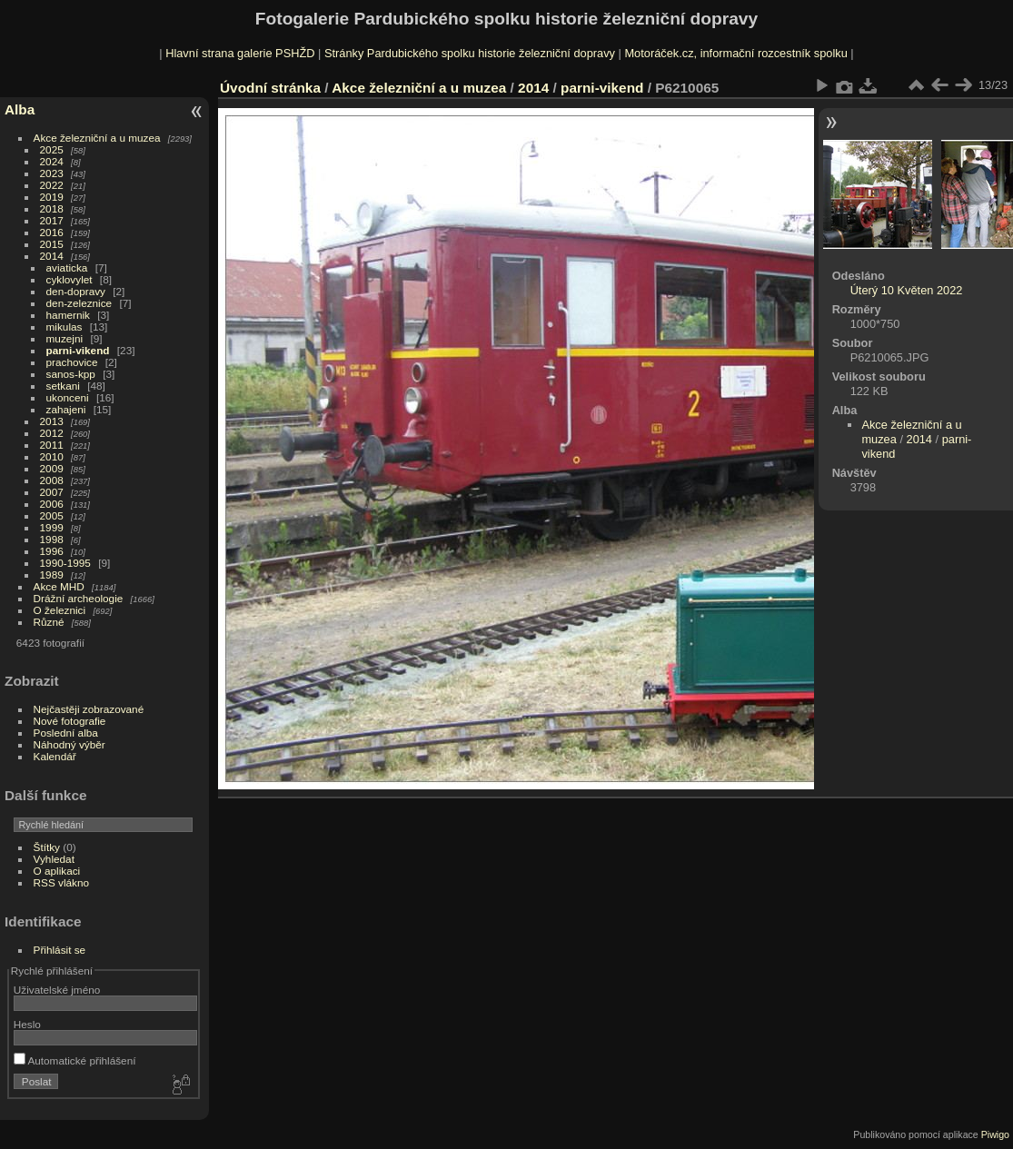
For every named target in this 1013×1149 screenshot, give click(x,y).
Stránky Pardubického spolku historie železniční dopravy (469, 53)
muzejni (65, 338)
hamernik (68, 315)
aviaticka (67, 267)
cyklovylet (69, 279)
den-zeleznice (79, 303)
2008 (52, 480)
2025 (52, 149)
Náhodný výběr (69, 744)
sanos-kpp (70, 374)
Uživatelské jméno (57, 989)
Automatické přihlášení (75, 1060)
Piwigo (995, 1134)
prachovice (72, 362)
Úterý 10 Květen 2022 (906, 290)
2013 (52, 421)
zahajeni (66, 409)
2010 (52, 456)
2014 (52, 256)
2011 (52, 445)
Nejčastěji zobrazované (89, 709)
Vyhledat (54, 859)
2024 (52, 161)
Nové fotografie (70, 721)
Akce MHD (59, 586)
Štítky (47, 847)
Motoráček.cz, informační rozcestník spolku (735, 53)
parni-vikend (78, 350)
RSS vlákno (61, 882)
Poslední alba (66, 732)
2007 (52, 492)
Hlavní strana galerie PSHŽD (239, 53)
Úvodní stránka (270, 87)
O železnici (60, 610)
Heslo (27, 1024)
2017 (52, 220)
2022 (52, 185)
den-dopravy (75, 291)
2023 (52, 173)
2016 (52, 232)
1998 (52, 539)
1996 (52, 551)
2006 (52, 504)
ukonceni (67, 397)
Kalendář (55, 756)
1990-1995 (65, 563)
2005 (52, 515)
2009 (52, 468)
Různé (49, 622)
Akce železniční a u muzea (97, 138)
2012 (52, 433)
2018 (52, 208)
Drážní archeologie (79, 598)
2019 (52, 197)
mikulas (64, 326)
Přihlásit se (60, 950)
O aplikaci (57, 871)
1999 (52, 527)
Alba (20, 109)
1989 (52, 574)
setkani (63, 385)
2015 (52, 244)
